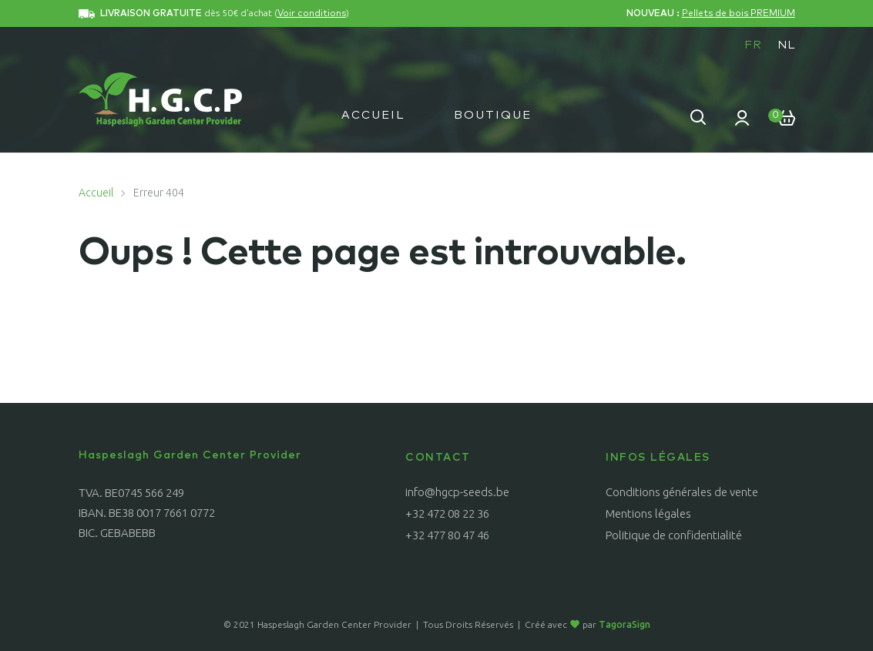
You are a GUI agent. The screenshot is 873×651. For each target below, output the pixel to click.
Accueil (373, 115)
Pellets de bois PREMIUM (738, 13)
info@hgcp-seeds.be (457, 491)
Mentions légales (648, 513)
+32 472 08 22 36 (447, 513)
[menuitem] (753, 44)
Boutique (493, 115)
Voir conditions (311, 13)
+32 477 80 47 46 (447, 535)
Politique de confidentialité (674, 535)
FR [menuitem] (753, 45)
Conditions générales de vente (682, 491)
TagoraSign (624, 624)
